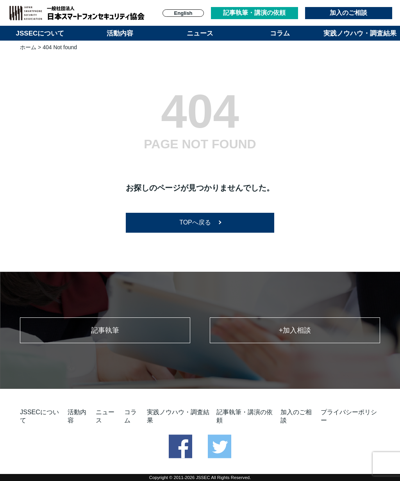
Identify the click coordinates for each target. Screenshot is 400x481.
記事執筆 (105, 330)
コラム (280, 33)
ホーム (28, 47)
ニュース (200, 33)
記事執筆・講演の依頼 (254, 12)
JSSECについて (40, 33)
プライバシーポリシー (349, 416)
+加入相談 (295, 330)
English (183, 13)
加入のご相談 (348, 12)
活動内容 (120, 33)
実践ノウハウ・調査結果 (359, 33)
